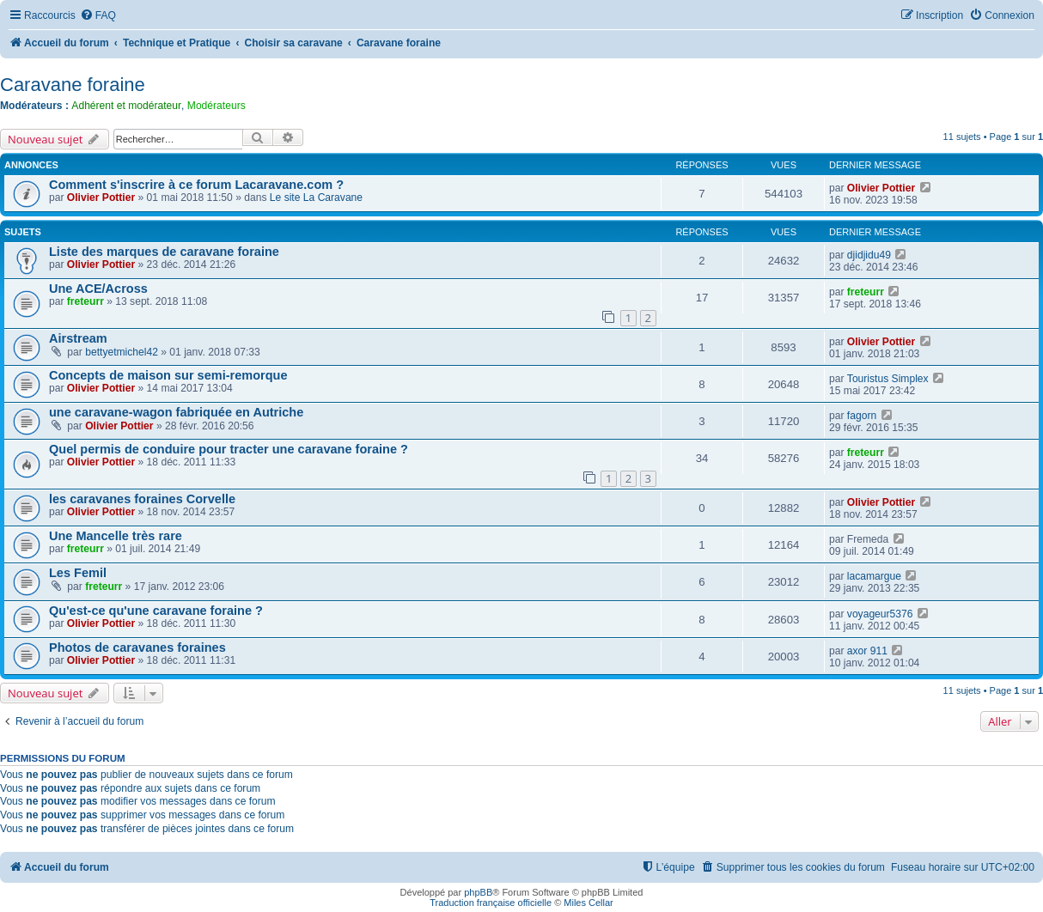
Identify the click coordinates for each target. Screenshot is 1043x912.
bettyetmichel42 (121, 352)
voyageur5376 (880, 614)
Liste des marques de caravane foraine (164, 251)
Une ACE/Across (98, 288)
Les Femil (78, 573)
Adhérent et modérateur (126, 106)
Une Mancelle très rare (115, 536)
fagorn (861, 416)
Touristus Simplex (888, 379)
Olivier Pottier (101, 198)
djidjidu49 (869, 255)
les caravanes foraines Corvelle (142, 499)
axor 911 (867, 651)
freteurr (85, 301)
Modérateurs (216, 106)
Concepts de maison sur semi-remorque (168, 375)
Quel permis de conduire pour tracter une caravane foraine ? (228, 449)
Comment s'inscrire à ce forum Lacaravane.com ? (196, 185)
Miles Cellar (588, 902)
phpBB (478, 892)
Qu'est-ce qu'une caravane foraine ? (156, 610)
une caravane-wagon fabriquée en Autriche (176, 412)
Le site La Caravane (316, 198)
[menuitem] (98, 15)
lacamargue (874, 576)
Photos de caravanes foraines (137, 647)
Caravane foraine (72, 84)
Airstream (78, 338)
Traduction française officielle (491, 902)
